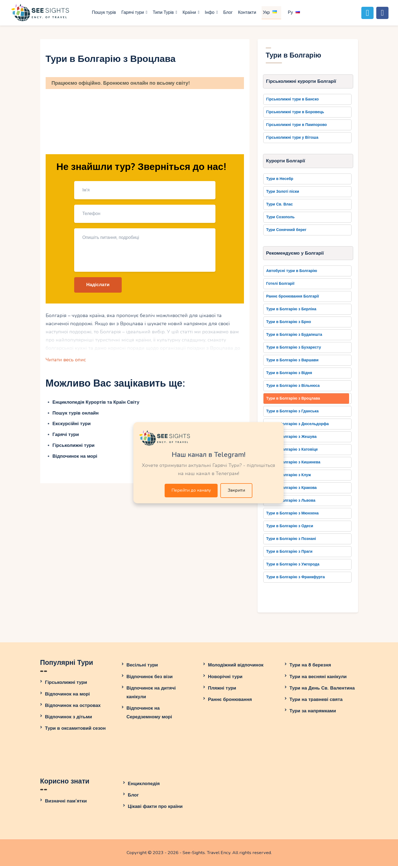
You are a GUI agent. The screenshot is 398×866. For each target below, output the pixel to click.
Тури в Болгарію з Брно (288, 322)
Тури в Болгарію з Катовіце (292, 449)
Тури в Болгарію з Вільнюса (293, 385)
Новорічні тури (225, 676)
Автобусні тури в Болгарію (291, 270)
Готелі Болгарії (280, 283)
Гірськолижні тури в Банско (292, 99)
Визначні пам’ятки (66, 801)
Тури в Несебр (279, 178)
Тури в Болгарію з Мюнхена (292, 513)
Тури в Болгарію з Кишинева (293, 462)
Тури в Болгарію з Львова (290, 500)
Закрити (236, 490)
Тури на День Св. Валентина (322, 688)
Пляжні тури (222, 688)
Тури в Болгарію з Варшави (292, 360)
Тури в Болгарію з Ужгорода (292, 564)
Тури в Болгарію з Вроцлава (293, 398)
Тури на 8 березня (310, 665)
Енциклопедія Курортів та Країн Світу (95, 402)
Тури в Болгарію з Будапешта (294, 334)
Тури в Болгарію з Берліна (291, 309)
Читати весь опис (66, 359)
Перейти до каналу (191, 490)
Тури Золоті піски (282, 191)
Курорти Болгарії (285, 160)
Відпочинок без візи (150, 676)
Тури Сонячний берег (286, 229)
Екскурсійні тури (71, 423)
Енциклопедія (144, 783)
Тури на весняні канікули (318, 676)
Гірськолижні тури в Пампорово (296, 124)
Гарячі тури (65, 434)
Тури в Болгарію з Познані (291, 538)
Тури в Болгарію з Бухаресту (293, 347)
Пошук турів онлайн (75, 413)
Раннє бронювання (230, 699)
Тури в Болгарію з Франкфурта (295, 577)
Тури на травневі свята (316, 699)
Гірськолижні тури (73, 445)
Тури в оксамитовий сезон (75, 728)
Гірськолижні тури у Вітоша (292, 137)
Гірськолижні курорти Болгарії (301, 81)
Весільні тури (142, 665)
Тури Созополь (280, 217)
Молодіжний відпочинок (236, 665)
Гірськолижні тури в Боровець (295, 112)
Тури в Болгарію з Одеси (289, 526)
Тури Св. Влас (279, 204)
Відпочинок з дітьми (68, 716)
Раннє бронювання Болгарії (292, 296)
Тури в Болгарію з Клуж (288, 475)
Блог (133, 795)
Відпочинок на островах (73, 705)
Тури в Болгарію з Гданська (292, 411)
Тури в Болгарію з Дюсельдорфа (297, 424)
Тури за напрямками (313, 710)
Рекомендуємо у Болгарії (295, 253)
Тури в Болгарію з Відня (289, 373)
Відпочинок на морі (74, 456)
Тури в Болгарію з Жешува (291, 436)
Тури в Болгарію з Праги (289, 551)
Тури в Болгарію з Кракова (291, 487)
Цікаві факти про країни (155, 806)
